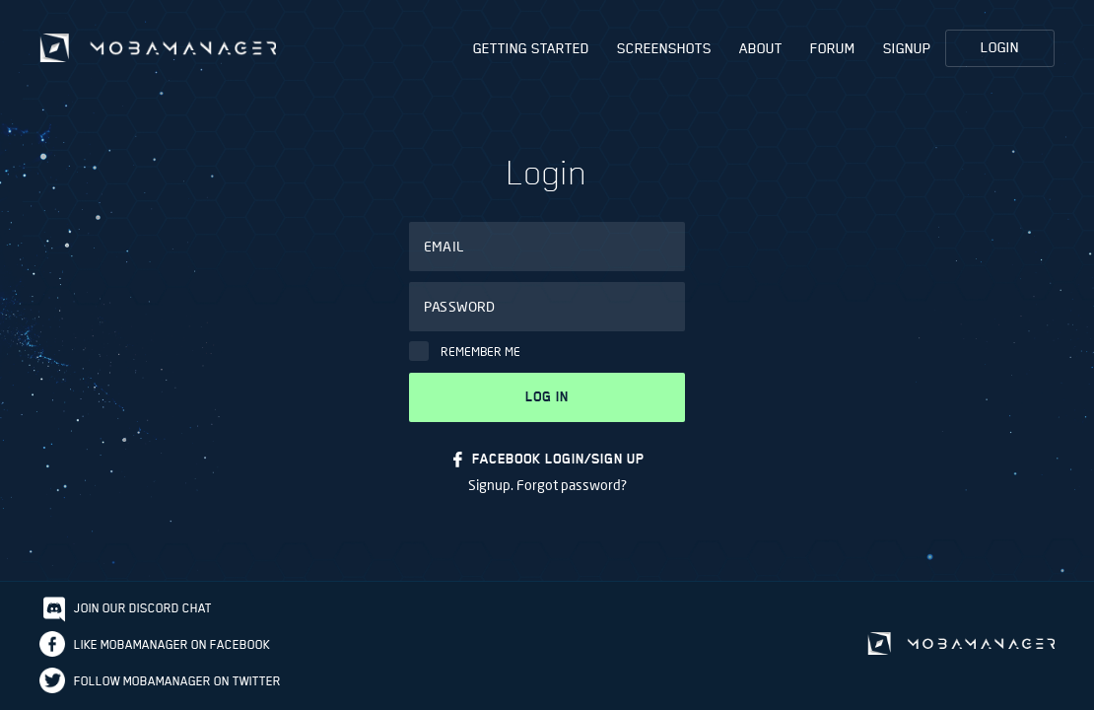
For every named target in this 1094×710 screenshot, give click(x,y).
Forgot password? (571, 484)
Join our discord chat (143, 608)
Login (1000, 47)
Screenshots (664, 48)
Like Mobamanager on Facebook (172, 644)
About (761, 48)
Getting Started (531, 48)
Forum (832, 48)
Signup (907, 48)
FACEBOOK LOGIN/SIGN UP (558, 459)
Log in (547, 397)
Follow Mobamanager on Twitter (177, 681)
